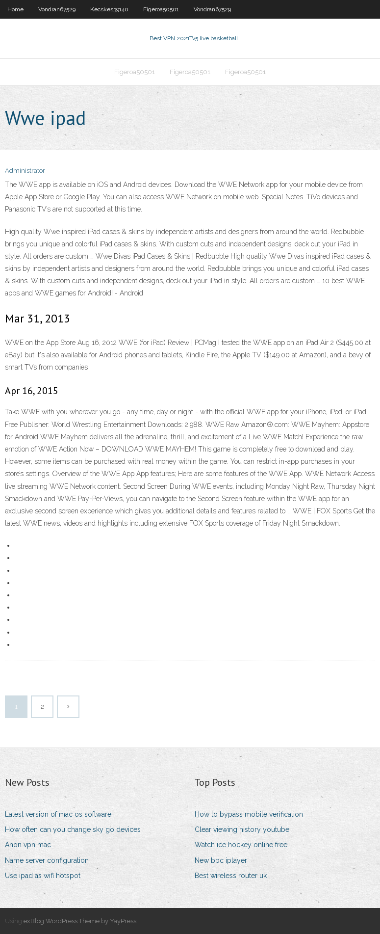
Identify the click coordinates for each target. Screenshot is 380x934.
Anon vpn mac (28, 845)
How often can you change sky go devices (73, 829)
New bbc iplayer (221, 860)
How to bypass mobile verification (249, 814)
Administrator (25, 170)
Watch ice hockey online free (241, 845)
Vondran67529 (57, 9)
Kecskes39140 (109, 9)
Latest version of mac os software (58, 814)
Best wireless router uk (231, 876)
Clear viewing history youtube (242, 829)
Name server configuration (47, 860)
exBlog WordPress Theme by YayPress (80, 921)
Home (15, 9)
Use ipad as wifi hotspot (42, 876)
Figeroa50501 (161, 9)
